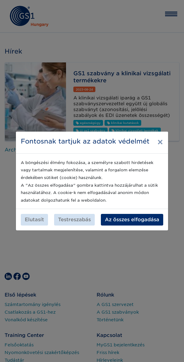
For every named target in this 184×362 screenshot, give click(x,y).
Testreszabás (74, 219)
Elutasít (34, 219)
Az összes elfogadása (132, 219)
